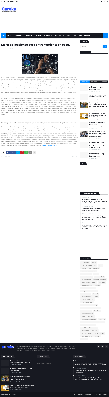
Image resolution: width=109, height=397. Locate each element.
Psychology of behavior (87, 316)
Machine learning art (87, 302)
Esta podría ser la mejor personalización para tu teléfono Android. (97, 154)
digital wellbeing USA (87, 285)
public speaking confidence (89, 319)
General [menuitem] (29, 35)
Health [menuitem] (38, 35)
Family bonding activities (88, 288)
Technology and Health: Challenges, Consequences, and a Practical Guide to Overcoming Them (98, 134)
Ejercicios (97, 285)
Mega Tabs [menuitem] (18, 35)
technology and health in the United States (93, 333)
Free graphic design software (89, 291)
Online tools (97, 310)
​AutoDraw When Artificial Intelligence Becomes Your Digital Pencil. (97, 115)
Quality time (102, 319)
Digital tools (102, 282)
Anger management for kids (89, 265)
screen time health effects (88, 325)
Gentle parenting (86, 293)
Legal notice (97, 395)
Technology (94, 330)
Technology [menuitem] (47, 35)
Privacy (105, 395)
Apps (100, 265)
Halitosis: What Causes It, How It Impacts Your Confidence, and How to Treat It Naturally (97, 145)
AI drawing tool (85, 262)
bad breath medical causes (89, 271)
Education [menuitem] (78, 35)
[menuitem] (3, 35)
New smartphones (86, 310)
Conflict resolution (86, 274)
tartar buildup (85, 330)
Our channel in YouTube (12, 1)
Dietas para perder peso (99, 279)
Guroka (14, 395)
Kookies (80, 395)
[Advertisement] (74, 18)
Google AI (95, 293)
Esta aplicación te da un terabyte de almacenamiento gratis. (97, 124)
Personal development (87, 313)
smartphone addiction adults (89, 327)
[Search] (92, 46)
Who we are (88, 395)
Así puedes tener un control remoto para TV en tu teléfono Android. (97, 87)
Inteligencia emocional (87, 299)
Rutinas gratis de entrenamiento (90, 322)
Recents (94, 82)
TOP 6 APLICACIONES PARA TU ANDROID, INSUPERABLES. (98, 96)
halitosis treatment (86, 296)
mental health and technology (89, 305)
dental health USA (99, 276)
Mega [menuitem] (9, 35)
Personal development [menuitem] (63, 35)
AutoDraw (84, 268)
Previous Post (6, 157)
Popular (85, 82)
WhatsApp (84, 339)
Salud (102, 322)
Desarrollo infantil (86, 279)
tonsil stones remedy (87, 336)
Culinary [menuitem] (87, 35)
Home (3, 1)
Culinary (96, 274)
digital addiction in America (89, 282)
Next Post (74, 157)
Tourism (97, 336)
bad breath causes (94, 268)
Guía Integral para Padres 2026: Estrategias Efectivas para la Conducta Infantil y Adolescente (98, 105)
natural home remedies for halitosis (91, 308)
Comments (103, 82)
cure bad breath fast (87, 276)
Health (96, 296)
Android (94, 262)
